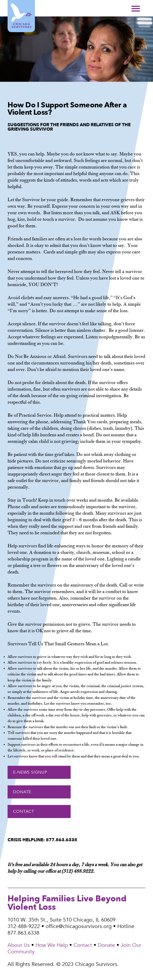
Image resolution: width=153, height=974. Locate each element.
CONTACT (23, 811)
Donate (106, 945)
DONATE (22, 792)
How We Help (51, 945)
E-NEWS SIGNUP (30, 772)
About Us (19, 945)
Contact (83, 945)
